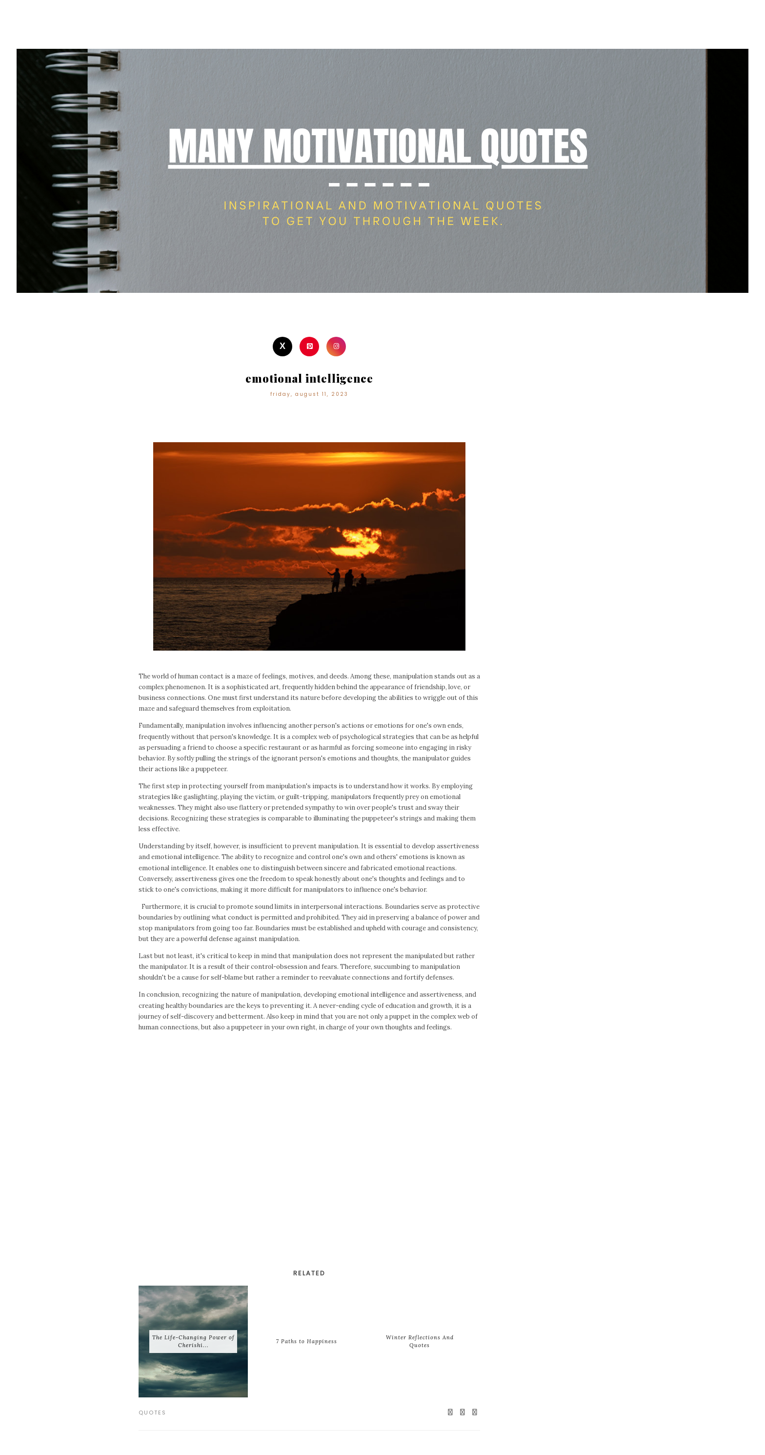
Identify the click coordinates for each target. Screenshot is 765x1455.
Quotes (152, 1412)
